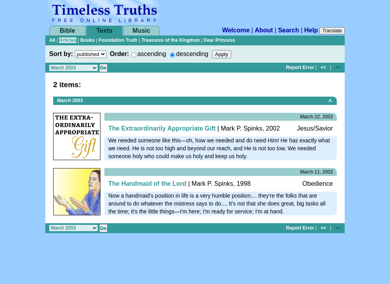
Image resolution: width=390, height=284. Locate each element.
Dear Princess (219, 40)
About (264, 30)
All (52, 40)
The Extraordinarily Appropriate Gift (161, 128)
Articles (67, 40)
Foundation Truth (117, 40)
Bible (67, 30)
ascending (151, 53)
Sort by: (61, 53)
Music (141, 30)
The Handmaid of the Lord (147, 183)
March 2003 (70, 100)
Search (288, 30)
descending (192, 53)
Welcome (236, 30)
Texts (105, 30)
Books (87, 40)
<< (323, 67)
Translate (332, 31)
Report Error (300, 67)
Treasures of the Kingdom (170, 40)
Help (311, 30)
